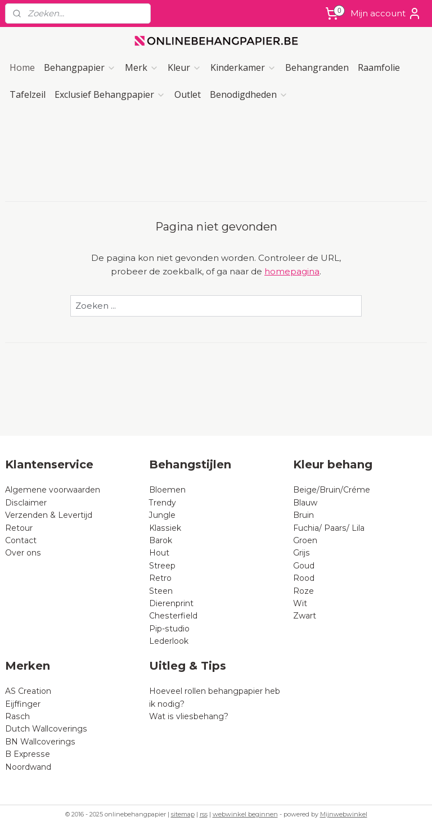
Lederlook (168, 641)
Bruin (303, 515)
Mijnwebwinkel (343, 814)
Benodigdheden (249, 94)
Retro (160, 578)
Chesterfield (174, 616)
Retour (19, 528)
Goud (303, 566)
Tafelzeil (28, 94)
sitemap (183, 814)
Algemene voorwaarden (52, 490)
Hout (159, 553)
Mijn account (385, 13)
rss (204, 814)
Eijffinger (22, 704)
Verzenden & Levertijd (48, 515)
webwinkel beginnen (245, 814)
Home (22, 67)
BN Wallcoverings (40, 742)
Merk (142, 67)
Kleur (184, 67)
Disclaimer (26, 503)
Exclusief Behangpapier (110, 94)
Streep (162, 566)
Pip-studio (169, 629)
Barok (160, 540)
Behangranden (317, 67)
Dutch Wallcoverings (46, 729)
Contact (21, 540)
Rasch (17, 716)
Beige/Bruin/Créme (331, 490)
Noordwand (28, 767)
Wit (300, 603)
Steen (161, 591)
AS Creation (28, 691)
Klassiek (165, 528)
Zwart (304, 616)
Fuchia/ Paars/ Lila (328, 528)
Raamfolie (379, 67)
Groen (305, 540)
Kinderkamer (243, 67)
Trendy (162, 503)
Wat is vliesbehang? (188, 716)
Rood (303, 578)
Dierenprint (171, 603)
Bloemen (167, 490)
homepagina (292, 271)
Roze (303, 591)
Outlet (187, 94)
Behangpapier (80, 67)
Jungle (162, 515)
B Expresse (27, 754)
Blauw (305, 503)
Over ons (23, 553)
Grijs (301, 553)
